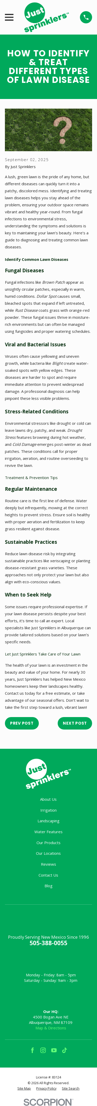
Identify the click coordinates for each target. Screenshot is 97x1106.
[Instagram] (43, 1050)
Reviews (48, 864)
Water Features (48, 831)
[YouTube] (54, 1050)
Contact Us (48, 875)
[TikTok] (64, 1050)
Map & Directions (50, 1027)
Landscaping (48, 820)
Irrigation (48, 810)
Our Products (48, 842)
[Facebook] (32, 1050)
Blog (48, 885)
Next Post (75, 723)
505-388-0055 (48, 943)
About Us (48, 799)
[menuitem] (24, 1088)
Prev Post (22, 723)
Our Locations (48, 853)
